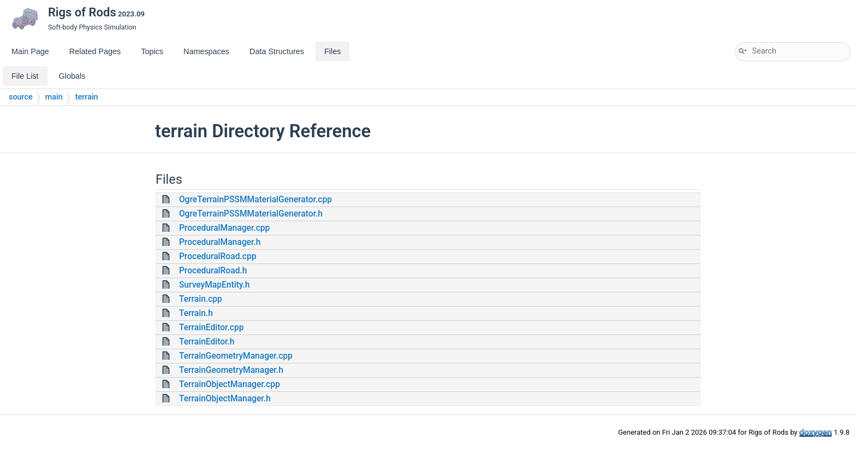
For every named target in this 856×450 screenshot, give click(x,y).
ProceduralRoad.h (213, 271)
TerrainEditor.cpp (211, 327)
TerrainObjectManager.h (225, 399)
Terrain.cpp (200, 299)
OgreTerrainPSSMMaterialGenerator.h (251, 214)
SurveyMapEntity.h (214, 285)
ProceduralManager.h (219, 242)
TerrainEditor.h (207, 342)
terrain (86, 97)
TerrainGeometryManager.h (231, 370)
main (54, 97)
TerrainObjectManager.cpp (229, 384)
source (21, 97)
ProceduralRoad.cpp (218, 256)
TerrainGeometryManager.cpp (236, 356)
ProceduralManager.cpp (224, 228)
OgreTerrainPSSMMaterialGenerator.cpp (255, 199)
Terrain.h (196, 313)
